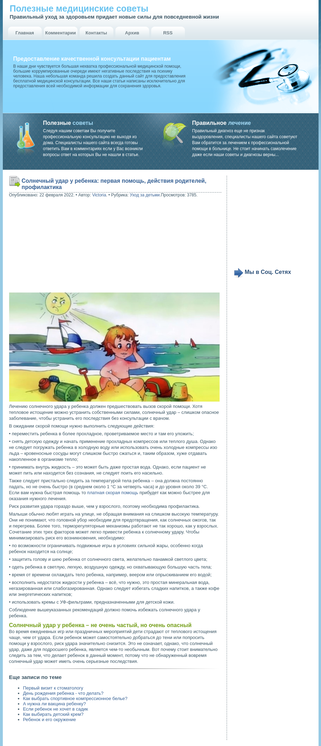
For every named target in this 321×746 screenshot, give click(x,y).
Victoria (99, 195)
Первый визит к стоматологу (53, 688)
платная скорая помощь (112, 492)
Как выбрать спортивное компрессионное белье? (75, 698)
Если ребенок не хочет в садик (55, 709)
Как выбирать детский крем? (53, 714)
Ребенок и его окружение (49, 719)
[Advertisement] (54, 246)
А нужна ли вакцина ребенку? (54, 703)
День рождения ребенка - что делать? (63, 693)
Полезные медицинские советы (79, 8)
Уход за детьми (145, 195)
